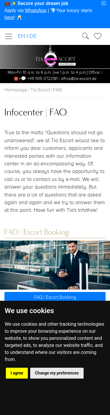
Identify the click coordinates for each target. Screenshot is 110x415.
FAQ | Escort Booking (55, 297)
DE (33, 36)
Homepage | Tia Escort (27, 90)
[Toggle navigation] (10, 36)
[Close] (103, 3)
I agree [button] (17, 373)
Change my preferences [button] (57, 373)
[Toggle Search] (99, 36)
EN (21, 36)
